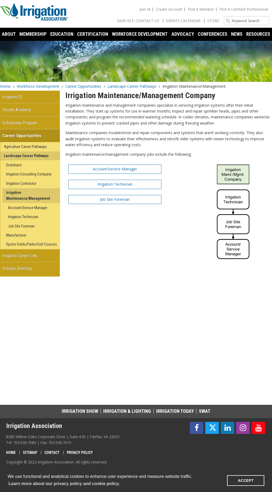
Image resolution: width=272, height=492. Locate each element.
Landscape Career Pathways (131, 86)
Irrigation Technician (115, 184)
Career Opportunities (83, 86)
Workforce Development (38, 86)
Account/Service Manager (115, 168)
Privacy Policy (80, 452)
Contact (52, 452)
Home (5, 86)
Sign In (124, 20)
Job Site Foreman (115, 199)
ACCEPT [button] (246, 480)
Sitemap (30, 452)
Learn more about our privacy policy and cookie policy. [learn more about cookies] (64, 483)
